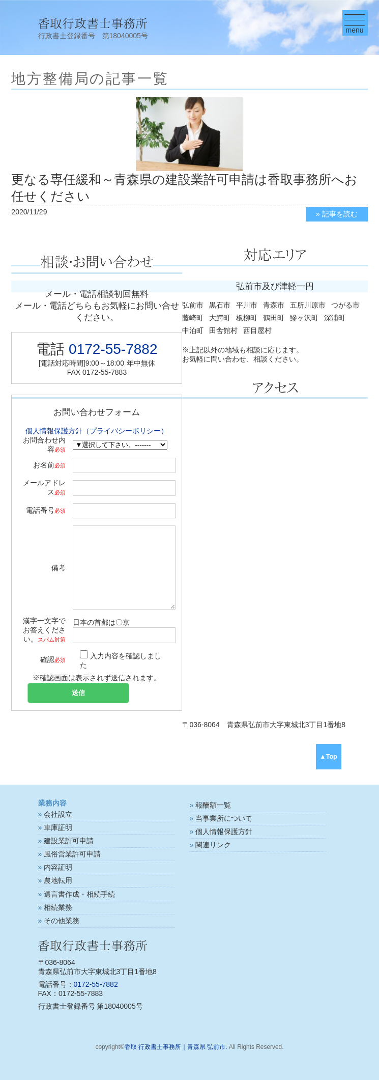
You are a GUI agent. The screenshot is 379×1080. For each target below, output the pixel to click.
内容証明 (58, 867)
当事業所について (223, 818)
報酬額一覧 (213, 805)
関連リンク (213, 845)
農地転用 (58, 880)
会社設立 (58, 814)
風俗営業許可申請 (72, 854)
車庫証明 (58, 827)
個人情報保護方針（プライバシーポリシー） (96, 431)
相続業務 (58, 907)
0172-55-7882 (113, 349)
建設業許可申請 (69, 841)
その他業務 (61, 921)
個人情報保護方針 (223, 831)
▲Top (328, 756)
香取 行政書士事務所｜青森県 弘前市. (176, 1046)
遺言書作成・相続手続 (79, 894)
